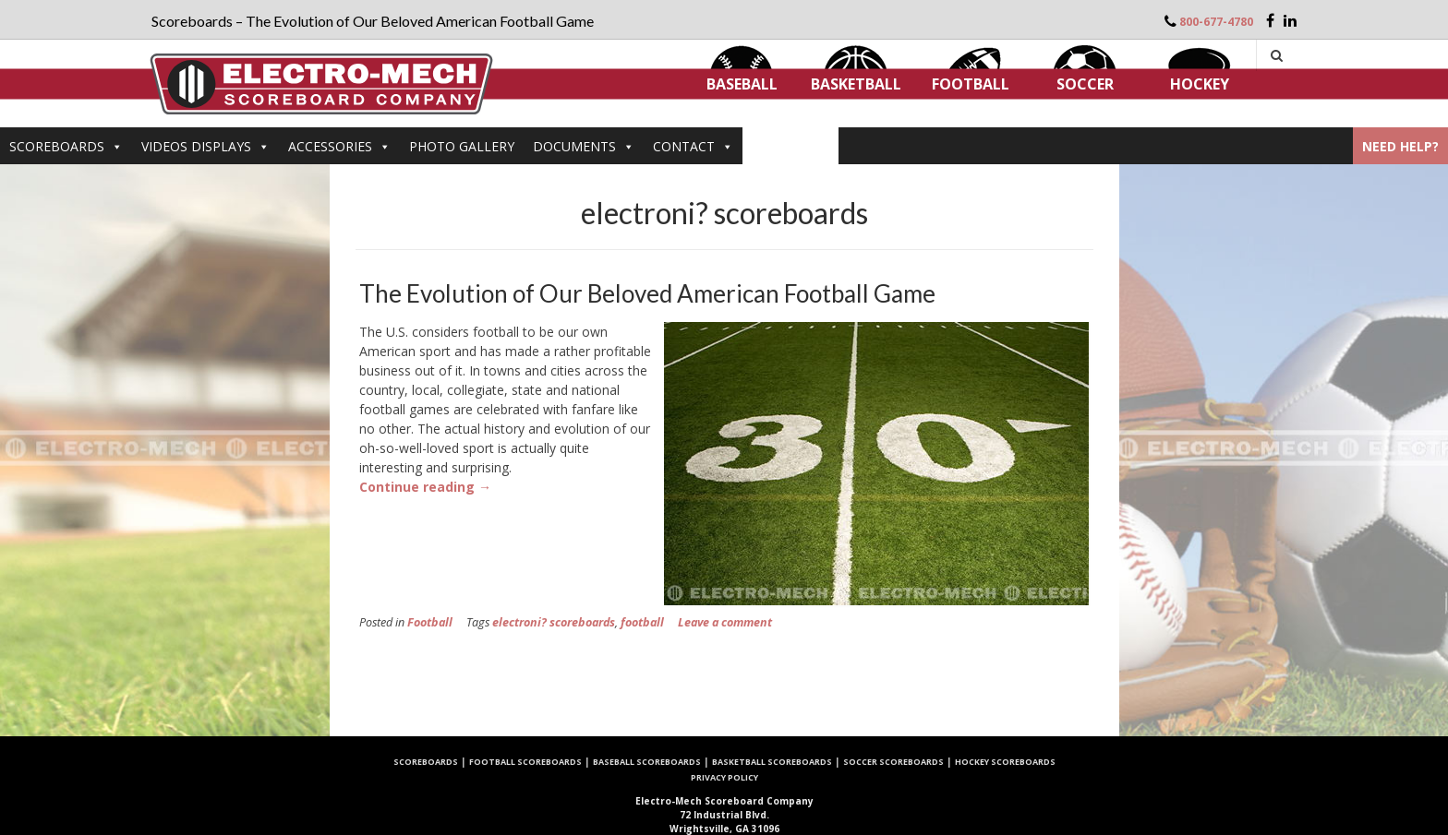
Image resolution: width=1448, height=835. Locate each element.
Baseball (742, 84)
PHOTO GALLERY (461, 146)
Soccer (1085, 84)
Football (970, 84)
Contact (693, 146)
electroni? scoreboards (553, 622)
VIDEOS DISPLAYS (205, 146)
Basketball (856, 84)
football (642, 622)
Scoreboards (66, 146)
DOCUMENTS (583, 146)
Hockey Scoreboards (1005, 762)
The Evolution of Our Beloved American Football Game (647, 293)
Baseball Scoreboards (647, 762)
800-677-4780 (1216, 22)
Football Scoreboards (525, 762)
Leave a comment (725, 622)
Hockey (1199, 84)
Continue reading (425, 486)
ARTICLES (790, 146)
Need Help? (1400, 146)
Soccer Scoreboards (893, 762)
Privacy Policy (724, 777)
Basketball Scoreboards (772, 762)
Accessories (339, 146)
